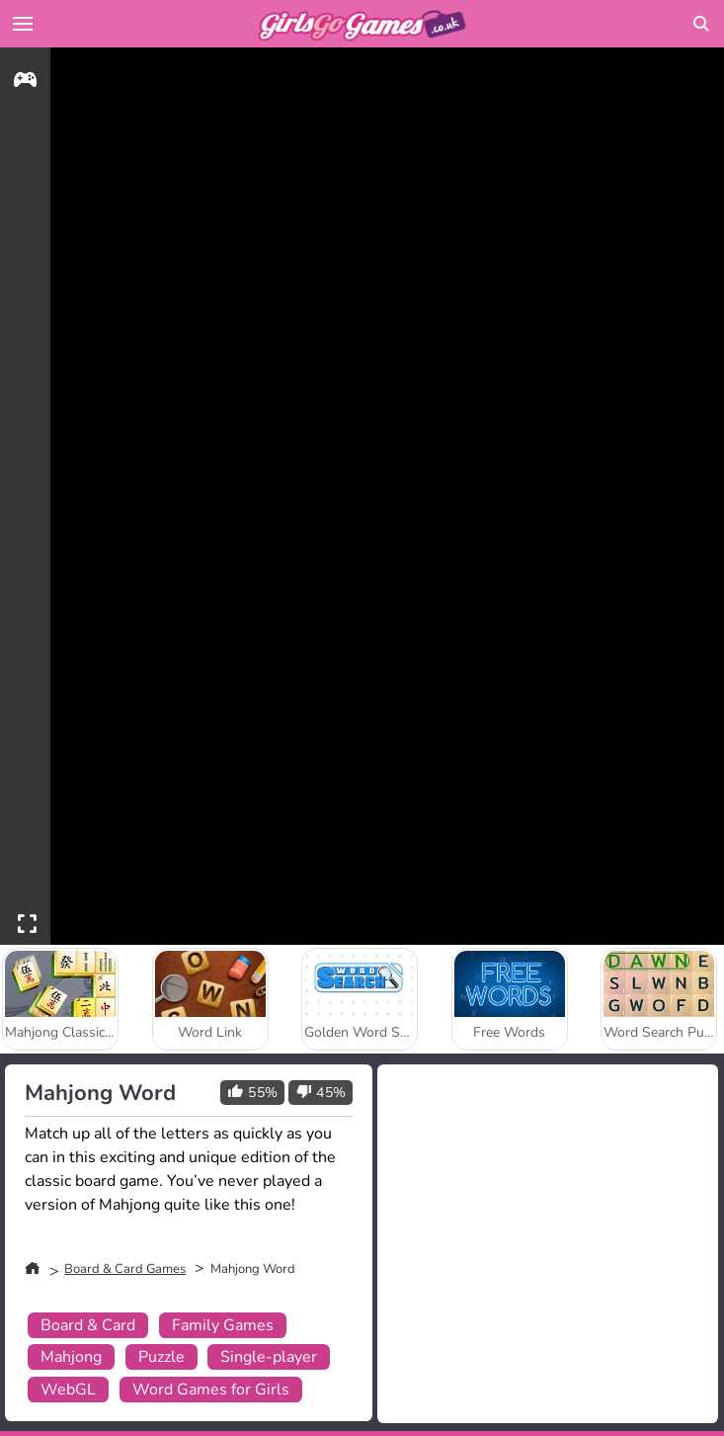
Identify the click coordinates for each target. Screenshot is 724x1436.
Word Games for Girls (210, 1389)
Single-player (268, 1357)
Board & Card (87, 1325)
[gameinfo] (25, 82)
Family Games (223, 1325)
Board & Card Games (125, 1269)
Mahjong (71, 1357)
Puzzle (161, 1357)
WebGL (68, 1389)
